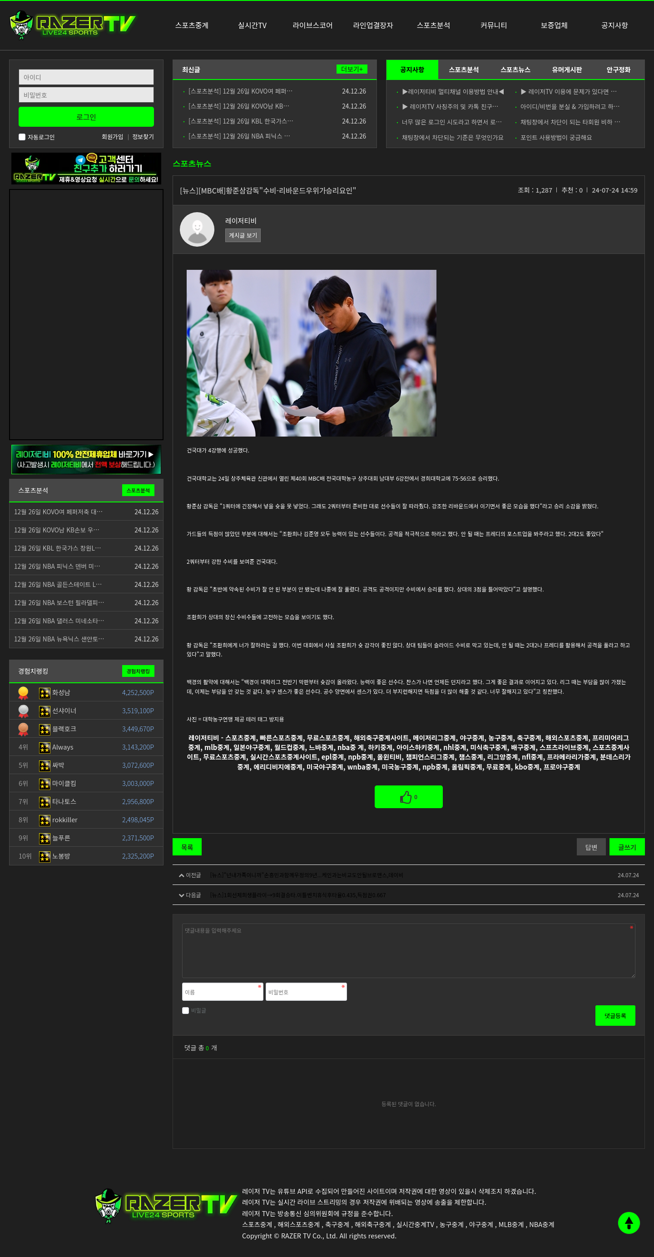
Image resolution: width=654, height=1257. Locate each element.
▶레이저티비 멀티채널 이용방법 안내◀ (450, 91)
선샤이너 (57, 710)
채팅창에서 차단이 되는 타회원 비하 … (567, 121)
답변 (591, 847)
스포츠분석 (464, 69)
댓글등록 (615, 1015)
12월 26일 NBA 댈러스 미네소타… (59, 620)
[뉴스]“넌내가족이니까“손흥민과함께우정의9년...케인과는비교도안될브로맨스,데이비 (306, 875)
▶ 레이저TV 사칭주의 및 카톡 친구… (447, 106)
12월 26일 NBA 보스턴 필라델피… (59, 602)
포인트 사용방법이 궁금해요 (553, 137)
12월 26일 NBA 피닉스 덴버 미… (57, 566)
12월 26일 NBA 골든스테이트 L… (58, 584)
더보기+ (352, 69)
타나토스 (57, 801)
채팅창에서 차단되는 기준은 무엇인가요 (450, 137)
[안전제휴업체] (86, 458)
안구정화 (619, 69)
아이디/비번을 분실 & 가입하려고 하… (567, 106)
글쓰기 (627, 847)
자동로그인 (37, 137)
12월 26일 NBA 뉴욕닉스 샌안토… (59, 638)
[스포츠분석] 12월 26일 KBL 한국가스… (238, 120)
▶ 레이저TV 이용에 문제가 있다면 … (566, 91)
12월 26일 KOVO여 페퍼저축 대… (58, 511)
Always (56, 746)
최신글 (191, 69)
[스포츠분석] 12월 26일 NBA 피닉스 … (236, 135)
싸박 (51, 765)
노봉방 (54, 855)
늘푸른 (54, 837)
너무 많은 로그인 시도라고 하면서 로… (449, 121)
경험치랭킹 (138, 671)
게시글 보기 (243, 235)
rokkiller (58, 819)
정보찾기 (143, 136)
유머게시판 (567, 69)
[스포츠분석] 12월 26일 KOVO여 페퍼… (237, 90)
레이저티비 (241, 220)
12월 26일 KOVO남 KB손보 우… (56, 529)
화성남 (54, 692)
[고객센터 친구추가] (86, 167)
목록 (187, 847)
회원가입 (113, 136)
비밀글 (194, 1010)
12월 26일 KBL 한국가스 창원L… (57, 547)
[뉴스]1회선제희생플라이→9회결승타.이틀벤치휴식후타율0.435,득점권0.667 (298, 895)
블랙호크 (57, 728)
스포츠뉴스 (515, 69)
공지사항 (412, 69)
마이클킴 (57, 783)
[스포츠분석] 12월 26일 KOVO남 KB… (236, 105)
